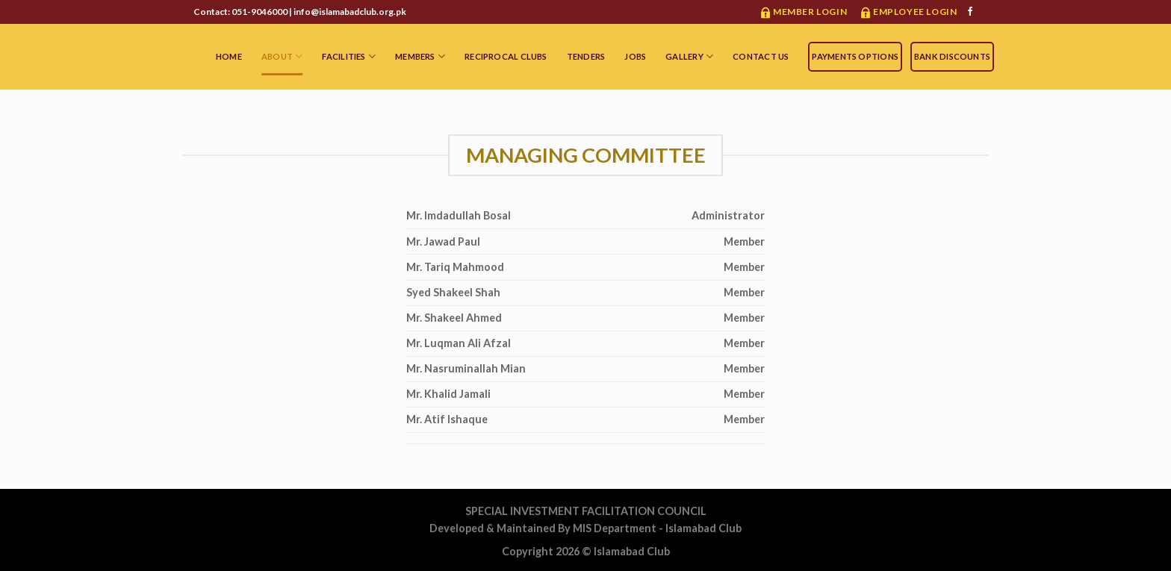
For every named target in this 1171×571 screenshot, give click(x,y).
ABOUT (282, 56)
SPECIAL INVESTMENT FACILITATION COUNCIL (585, 511)
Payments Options (855, 56)
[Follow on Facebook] (970, 12)
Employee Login (915, 11)
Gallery (689, 56)
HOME (229, 56)
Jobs (635, 56)
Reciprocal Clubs (506, 56)
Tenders (586, 56)
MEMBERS (420, 56)
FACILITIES (349, 56)
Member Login (810, 11)
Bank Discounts (952, 56)
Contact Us (761, 56)
